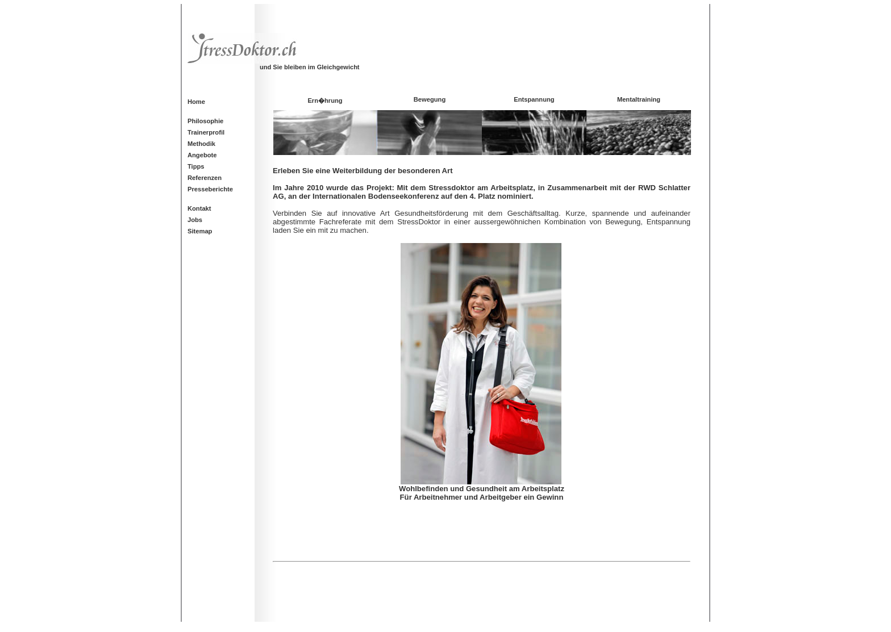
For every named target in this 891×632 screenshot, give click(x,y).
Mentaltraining (638, 99)
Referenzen (205, 177)
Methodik (201, 143)
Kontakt (199, 208)
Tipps (196, 166)
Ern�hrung (324, 100)
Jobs (195, 219)
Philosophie (205, 121)
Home (196, 101)
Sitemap (200, 231)
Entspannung (534, 99)
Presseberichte (210, 189)
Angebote (202, 155)
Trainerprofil (206, 132)
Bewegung (430, 99)
